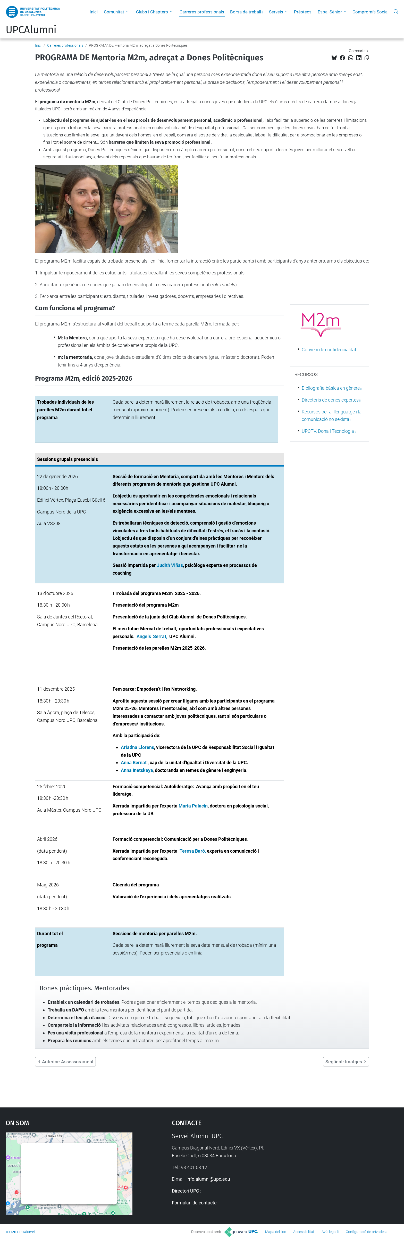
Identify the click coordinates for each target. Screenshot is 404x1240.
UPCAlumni (31, 30)
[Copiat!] (367, 58)
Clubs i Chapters (152, 11)
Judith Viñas (170, 565)
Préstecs (303, 11)
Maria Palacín (193, 806)
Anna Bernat (134, 762)
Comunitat (114, 11)
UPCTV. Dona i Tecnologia (328, 431)
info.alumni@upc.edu (208, 1179)
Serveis (276, 11)
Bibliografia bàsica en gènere (331, 388)
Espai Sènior (330, 11)
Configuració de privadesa (367, 1232)
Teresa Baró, (193, 851)
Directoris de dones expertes (330, 400)
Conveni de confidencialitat (329, 349)
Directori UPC (185, 1191)
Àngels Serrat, (153, 636)
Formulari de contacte (194, 1202)
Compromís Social (370, 11)
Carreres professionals (202, 11)
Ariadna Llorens (137, 747)
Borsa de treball (245, 11)
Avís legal (329, 1232)
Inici (94, 11)
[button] (128, 12)
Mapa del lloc (275, 1232)
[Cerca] (396, 12)
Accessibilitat (303, 1232)
